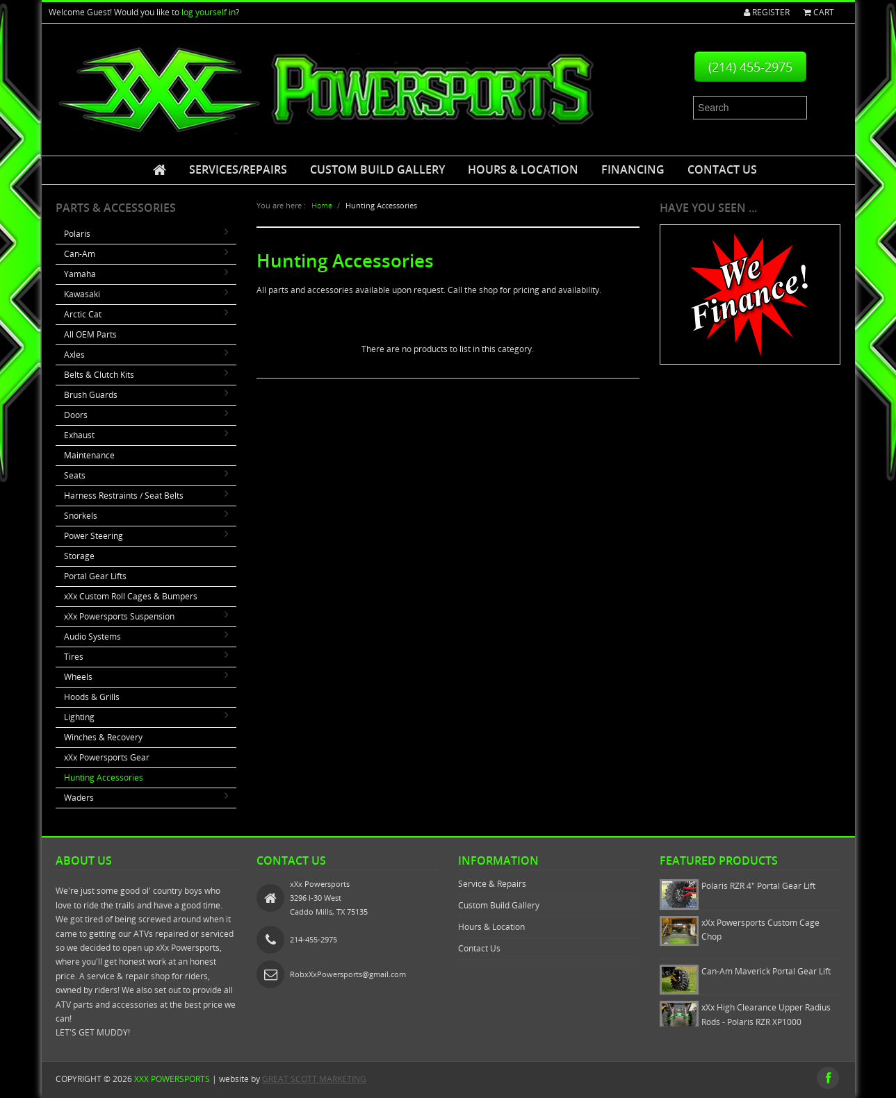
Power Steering (93, 536)
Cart (819, 12)
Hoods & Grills (92, 697)
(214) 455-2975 (750, 66)
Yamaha (80, 274)
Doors (76, 415)
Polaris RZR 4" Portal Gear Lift (758, 886)
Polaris (77, 234)
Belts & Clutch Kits (99, 375)
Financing (633, 169)
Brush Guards (90, 395)
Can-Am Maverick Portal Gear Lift (766, 971)
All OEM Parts (90, 334)
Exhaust (79, 435)
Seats (74, 475)
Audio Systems (92, 636)
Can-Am (79, 254)
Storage (79, 556)
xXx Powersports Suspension (119, 616)
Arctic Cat (82, 314)
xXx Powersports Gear (106, 757)
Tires (73, 657)
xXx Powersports (172, 1079)
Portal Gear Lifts (95, 576)
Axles (74, 354)
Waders (79, 798)
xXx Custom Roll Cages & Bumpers (130, 596)
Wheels (78, 677)
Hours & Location (523, 169)
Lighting (79, 717)
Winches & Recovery (103, 737)
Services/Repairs (238, 169)
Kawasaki (82, 294)
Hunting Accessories (103, 777)
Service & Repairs (492, 884)
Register (767, 12)
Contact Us (722, 169)
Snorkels (80, 516)
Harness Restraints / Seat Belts (124, 495)
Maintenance (89, 455)
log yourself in (208, 12)
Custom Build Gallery (377, 169)
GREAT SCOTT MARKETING (314, 1079)
